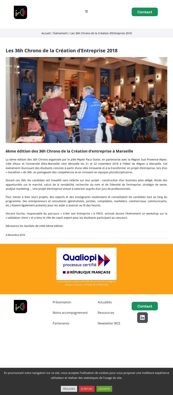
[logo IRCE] (20, 7)
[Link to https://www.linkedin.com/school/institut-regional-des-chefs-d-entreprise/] (142, 317)
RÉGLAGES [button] (69, 388)
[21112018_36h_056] (86, 100)
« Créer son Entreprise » (76, 213)
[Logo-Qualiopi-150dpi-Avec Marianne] (86, 249)
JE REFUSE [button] (86, 388)
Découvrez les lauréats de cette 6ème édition (34, 226)
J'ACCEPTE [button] (104, 388)
